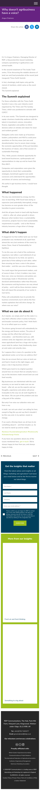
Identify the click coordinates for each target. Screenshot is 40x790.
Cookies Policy (7, 778)
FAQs (35, 778)
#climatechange (8, 434)
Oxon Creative (23, 783)
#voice (16, 434)
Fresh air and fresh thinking (15, 619)
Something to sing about (14, 700)
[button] (27, 27)
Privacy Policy (16, 778)
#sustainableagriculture (18, 432)
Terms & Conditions (27, 778)
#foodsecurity (33, 432)
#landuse (5, 432)
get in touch (24, 441)
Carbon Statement (20, 781)
